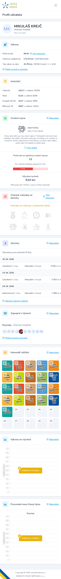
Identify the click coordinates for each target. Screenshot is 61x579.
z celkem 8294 (27, 95)
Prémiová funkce (29, 470)
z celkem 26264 (29, 90)
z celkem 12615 (28, 106)
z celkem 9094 (27, 101)
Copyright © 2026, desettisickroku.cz (30, 572)
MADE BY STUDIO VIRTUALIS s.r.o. (30, 576)
